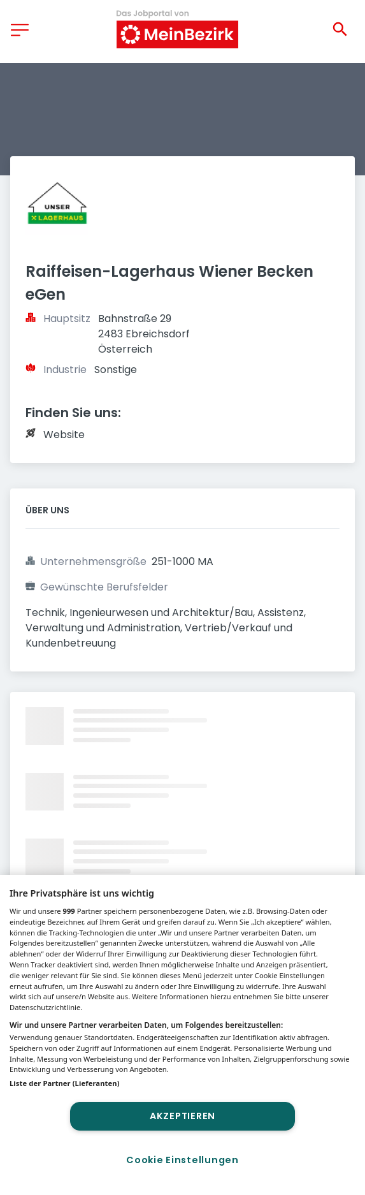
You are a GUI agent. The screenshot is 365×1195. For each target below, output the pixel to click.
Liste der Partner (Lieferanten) (65, 1083)
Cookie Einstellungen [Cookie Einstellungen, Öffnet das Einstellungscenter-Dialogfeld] (182, 1160)
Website (64, 434)
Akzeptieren (182, 1116)
